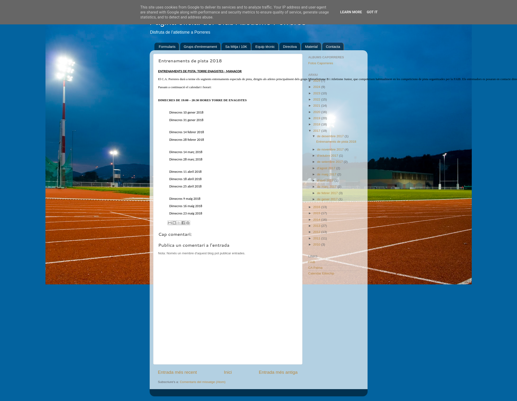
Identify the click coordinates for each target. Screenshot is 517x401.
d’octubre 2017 (328, 155)
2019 (317, 118)
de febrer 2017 (328, 193)
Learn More (351, 12)
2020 (317, 112)
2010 (317, 244)
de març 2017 (327, 186)
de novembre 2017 (331, 149)
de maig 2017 (327, 174)
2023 (317, 93)
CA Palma (315, 267)
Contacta (333, 47)
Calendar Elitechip (321, 273)
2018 (317, 124)
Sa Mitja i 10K (236, 47)
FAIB (311, 262)
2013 (317, 226)
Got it (372, 12)
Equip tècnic (265, 47)
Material (311, 47)
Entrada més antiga (278, 372)
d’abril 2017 (326, 180)
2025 (317, 80)
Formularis (167, 47)
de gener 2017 (328, 199)
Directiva (290, 47)
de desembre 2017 (331, 136)
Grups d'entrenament (200, 47)
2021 (317, 105)
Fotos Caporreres (320, 63)
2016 (317, 207)
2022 (317, 99)
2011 (317, 238)
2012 (317, 232)
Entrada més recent (177, 372)
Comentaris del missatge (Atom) (202, 382)
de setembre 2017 (330, 162)
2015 (317, 213)
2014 (317, 219)
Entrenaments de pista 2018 (336, 141)
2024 (317, 87)
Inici (228, 372)
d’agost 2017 (326, 168)
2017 (317, 130)
